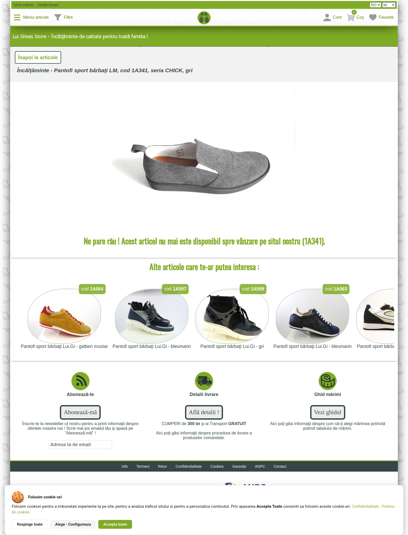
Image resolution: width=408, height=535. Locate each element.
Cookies (217, 466)
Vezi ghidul (327, 412)
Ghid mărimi (22, 5)
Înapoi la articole (38, 57)
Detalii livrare (46, 5)
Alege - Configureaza (73, 524)
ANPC (260, 466)
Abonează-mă (80, 412)
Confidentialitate (365, 506)
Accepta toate (115, 524)
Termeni (142, 466)
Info (125, 466)
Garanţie (239, 466)
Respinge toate (29, 524)
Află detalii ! (204, 412)
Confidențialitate (189, 466)
